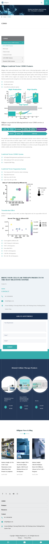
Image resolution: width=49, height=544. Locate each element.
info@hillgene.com (7, 301)
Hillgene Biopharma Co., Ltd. (22, 535)
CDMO (9, 17)
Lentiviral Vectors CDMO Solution (13, 43)
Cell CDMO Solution (13, 58)
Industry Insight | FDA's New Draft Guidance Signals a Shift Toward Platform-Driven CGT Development (23, 467)
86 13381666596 (7, 296)
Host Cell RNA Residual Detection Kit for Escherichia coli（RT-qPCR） (24, 399)
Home (4, 17)
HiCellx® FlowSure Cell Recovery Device (9, 399)
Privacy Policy (27, 537)
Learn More (8, 407)
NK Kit (37, 400)
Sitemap (20, 537)
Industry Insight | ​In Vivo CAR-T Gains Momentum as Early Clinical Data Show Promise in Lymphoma (7, 467)
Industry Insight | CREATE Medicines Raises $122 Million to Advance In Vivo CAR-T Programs (38, 467)
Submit (9, 347)
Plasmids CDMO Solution (13, 61)
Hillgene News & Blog (24, 430)
